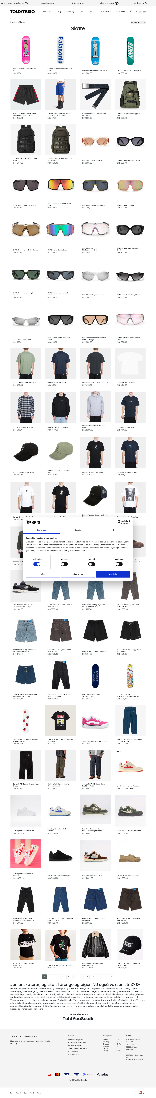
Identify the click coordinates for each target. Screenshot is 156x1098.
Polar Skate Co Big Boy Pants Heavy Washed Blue (93, 606)
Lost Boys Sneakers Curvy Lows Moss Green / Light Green (94, 830)
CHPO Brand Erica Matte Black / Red (60, 204)
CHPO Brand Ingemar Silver (93, 295)
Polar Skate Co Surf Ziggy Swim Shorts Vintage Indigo (25, 695)
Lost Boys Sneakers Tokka (92, 876)
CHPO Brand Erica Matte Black (24, 205)
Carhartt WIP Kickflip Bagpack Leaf (128, 114)
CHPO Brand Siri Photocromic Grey (128, 339)
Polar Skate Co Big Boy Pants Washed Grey (128, 606)
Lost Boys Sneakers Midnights (59, 876)
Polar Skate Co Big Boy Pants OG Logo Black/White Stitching (25, 919)
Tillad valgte (78, 574)
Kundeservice (73, 1051)
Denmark (141, 1093)
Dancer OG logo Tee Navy (127, 472)
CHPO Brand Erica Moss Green (94, 205)
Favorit (39, 1093)
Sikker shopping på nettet (77, 1048)
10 (99, 977)
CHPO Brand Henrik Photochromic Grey (90, 249)
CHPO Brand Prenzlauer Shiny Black (59, 339)
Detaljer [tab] (78, 530)
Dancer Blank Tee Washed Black (95, 383)
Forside (18, 1093)
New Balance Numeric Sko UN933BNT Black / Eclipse (23, 606)
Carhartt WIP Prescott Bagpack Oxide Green (60, 159)
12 (111, 977)
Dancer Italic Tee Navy (126, 427)
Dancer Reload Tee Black (58, 517)
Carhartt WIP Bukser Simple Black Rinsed (26, 785)
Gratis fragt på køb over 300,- (15, 3)
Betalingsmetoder (75, 1045)
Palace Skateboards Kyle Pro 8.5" (24, 70)
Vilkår (32, 1093)
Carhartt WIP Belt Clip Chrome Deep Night (94, 114)
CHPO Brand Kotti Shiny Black (128, 295)
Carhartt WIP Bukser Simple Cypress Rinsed (58, 785)
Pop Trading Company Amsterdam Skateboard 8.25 (128, 695)
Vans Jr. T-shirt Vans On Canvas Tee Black (60, 740)
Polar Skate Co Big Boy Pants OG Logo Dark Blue (60, 919)
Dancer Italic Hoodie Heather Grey (93, 426)
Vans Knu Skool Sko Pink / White (94, 741)
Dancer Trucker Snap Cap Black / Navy (95, 516)
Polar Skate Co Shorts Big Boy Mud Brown (128, 919)
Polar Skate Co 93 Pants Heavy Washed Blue (60, 606)
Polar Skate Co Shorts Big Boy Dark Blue (93, 919)
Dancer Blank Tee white (126, 383)
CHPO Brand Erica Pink (126, 205)
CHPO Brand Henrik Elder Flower (25, 250)
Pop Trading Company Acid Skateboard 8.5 (93, 695)
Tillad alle (113, 574)
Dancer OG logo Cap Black (23, 472)
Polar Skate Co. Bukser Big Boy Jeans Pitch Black (59, 695)
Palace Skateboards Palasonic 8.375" (60, 70)
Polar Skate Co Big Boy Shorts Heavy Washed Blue (24, 650)
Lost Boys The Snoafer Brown (128, 876)
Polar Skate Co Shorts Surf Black (94, 651)
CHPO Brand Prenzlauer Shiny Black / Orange (94, 339)
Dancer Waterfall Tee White (128, 517)
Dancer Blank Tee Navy (57, 383)
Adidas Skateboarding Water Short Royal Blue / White (59, 114)
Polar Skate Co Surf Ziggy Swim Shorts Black (129, 650)
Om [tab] (114, 530)
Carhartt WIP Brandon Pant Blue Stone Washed (129, 740)
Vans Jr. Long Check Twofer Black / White (23, 964)
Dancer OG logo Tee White (23, 517)
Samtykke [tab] (41, 530)
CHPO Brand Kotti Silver (22, 340)
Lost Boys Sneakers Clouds (23, 831)
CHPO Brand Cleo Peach (92, 160)
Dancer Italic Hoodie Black (58, 427)
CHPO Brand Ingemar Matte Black (58, 294)
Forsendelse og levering (77, 1042)
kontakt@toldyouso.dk (134, 1059)
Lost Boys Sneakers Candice (128, 786)
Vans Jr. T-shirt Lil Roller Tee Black (61, 965)
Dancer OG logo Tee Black (92, 472)
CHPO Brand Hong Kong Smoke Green (25, 294)
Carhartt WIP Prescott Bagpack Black (25, 159)
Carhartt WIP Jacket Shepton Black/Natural (93, 964)
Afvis (43, 574)
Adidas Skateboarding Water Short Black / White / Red (24, 114)
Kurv (12, 1093)
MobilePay (140, 3)
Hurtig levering (47, 3)
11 (105, 977)
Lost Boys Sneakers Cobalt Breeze (58, 830)
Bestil (26, 1093)
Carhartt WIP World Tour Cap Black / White (128, 964)
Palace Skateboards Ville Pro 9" (94, 71)
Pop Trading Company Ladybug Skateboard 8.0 (25, 740)
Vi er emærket (109, 3)
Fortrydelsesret (73, 1054)
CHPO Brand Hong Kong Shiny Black (128, 249)
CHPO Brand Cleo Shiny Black (128, 160)
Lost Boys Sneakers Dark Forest (129, 831)
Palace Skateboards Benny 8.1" (129, 71)
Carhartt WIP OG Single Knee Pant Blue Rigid (93, 785)
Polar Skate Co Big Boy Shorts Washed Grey (59, 650)
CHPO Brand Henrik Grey (57, 250)
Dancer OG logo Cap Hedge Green (59, 471)
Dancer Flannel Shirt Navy (23, 427)
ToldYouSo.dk (78, 1019)
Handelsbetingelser (75, 1040)
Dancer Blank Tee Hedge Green (25, 383)
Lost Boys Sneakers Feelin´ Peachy (23, 875)
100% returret (78, 3)
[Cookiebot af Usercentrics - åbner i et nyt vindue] (119, 522)
